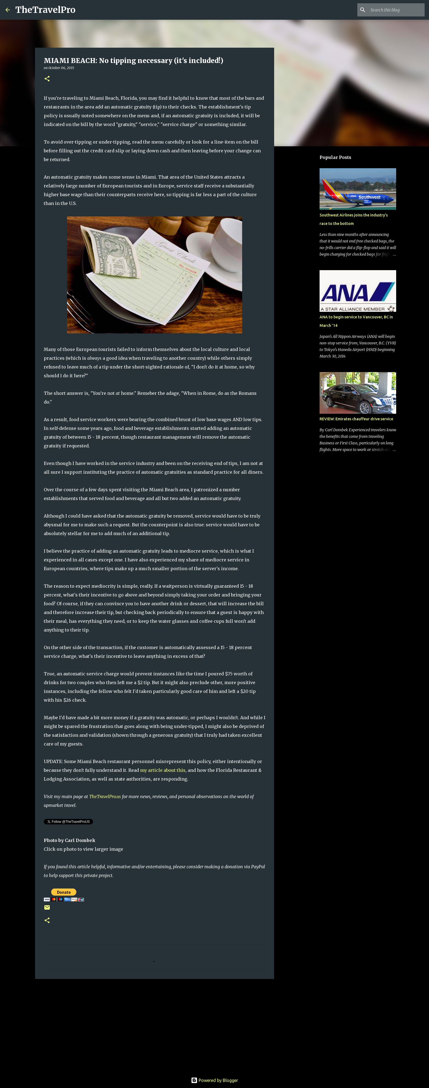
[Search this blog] (396, 9)
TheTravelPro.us (105, 796)
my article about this (162, 770)
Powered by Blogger (214, 1080)
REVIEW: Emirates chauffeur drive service (356, 419)
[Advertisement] (154, 1025)
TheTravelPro (45, 9)
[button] (47, 79)
